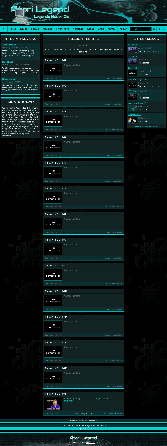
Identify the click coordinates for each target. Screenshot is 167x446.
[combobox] (141, 29)
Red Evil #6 (132, 68)
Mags (101, 29)
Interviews (62, 29)
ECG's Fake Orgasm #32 (138, 79)
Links (90, 29)
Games (23, 29)
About (123, 29)
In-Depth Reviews (20, 39)
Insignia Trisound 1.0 (104, 398)
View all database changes (146, 126)
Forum (112, 29)
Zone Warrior (9, 45)
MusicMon (68, 401)
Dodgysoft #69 (134, 114)
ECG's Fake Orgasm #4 (137, 103)
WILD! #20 (132, 44)
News (13, 29)
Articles (78, 29)
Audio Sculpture (71, 398)
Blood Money (9, 79)
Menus (35, 29)
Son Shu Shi (8, 62)
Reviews (47, 29)
